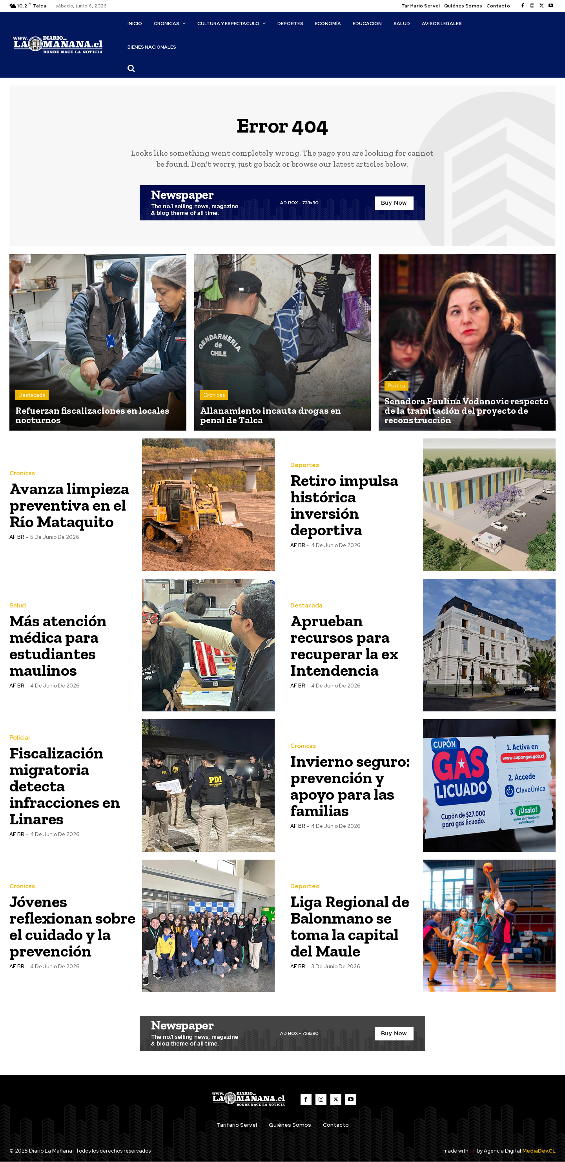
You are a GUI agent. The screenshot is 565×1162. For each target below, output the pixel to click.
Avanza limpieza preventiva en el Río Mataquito (69, 504)
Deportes (304, 465)
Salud (17, 606)
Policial (19, 738)
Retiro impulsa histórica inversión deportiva (344, 505)
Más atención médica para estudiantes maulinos (58, 645)
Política (396, 385)
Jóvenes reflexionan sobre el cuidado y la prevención (72, 926)
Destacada (32, 395)
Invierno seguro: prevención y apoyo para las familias (350, 785)
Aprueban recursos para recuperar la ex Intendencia (344, 645)
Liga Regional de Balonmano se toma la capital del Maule (349, 926)
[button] (131, 68)
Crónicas (214, 395)
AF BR (16, 537)
